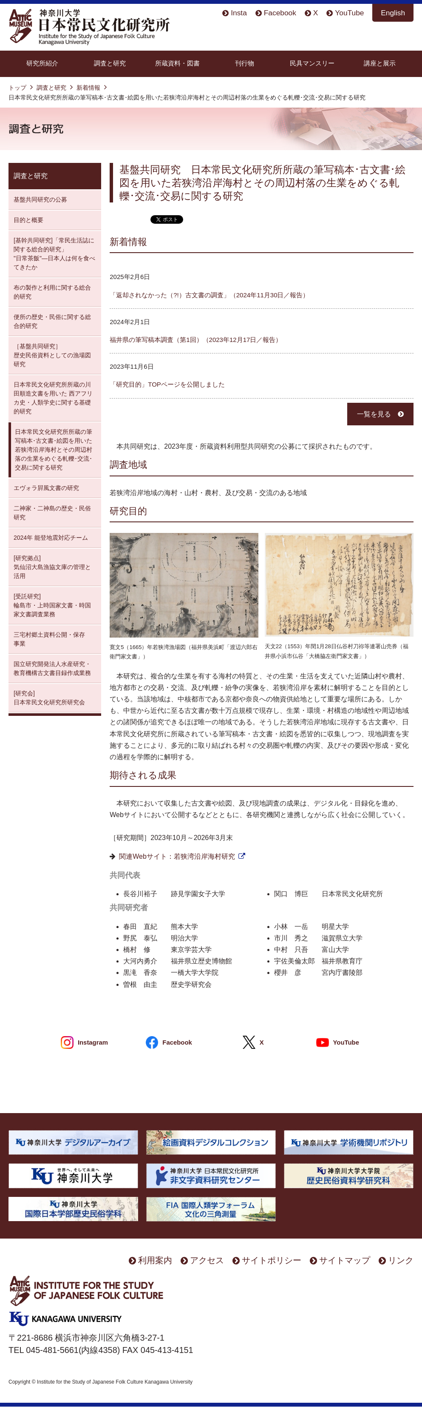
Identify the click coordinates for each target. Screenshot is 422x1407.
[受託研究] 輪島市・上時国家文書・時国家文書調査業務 (52, 605)
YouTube (349, 13)
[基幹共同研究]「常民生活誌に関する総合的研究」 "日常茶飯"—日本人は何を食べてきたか (54, 254)
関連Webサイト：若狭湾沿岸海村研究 (177, 856)
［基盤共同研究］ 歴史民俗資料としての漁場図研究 (52, 355)
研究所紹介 (42, 63)
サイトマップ (344, 1260)
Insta (239, 13)
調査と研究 (110, 63)
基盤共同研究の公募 (40, 199)
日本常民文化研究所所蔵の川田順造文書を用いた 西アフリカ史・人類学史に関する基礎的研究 (53, 398)
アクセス (207, 1260)
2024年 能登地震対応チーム (51, 537)
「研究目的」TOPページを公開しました (167, 384)
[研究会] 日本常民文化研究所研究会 (49, 698)
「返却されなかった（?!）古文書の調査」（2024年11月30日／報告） (209, 295)
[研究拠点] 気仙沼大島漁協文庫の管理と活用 (52, 567)
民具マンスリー (312, 63)
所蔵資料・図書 (177, 63)
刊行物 (244, 63)
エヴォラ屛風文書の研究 (46, 487)
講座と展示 (380, 63)
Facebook (280, 13)
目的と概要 (28, 219)
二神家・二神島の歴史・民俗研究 (52, 513)
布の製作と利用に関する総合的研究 (52, 292)
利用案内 (155, 1260)
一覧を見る (374, 414)
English (393, 13)
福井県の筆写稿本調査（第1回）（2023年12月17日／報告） (196, 339)
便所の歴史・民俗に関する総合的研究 (52, 321)
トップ (17, 87)
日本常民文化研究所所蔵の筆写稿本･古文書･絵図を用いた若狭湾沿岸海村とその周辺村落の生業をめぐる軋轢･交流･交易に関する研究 (53, 449)
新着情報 (88, 87)
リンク (401, 1260)
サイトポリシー (271, 1260)
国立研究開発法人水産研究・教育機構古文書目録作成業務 (52, 668)
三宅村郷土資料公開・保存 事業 (49, 639)
